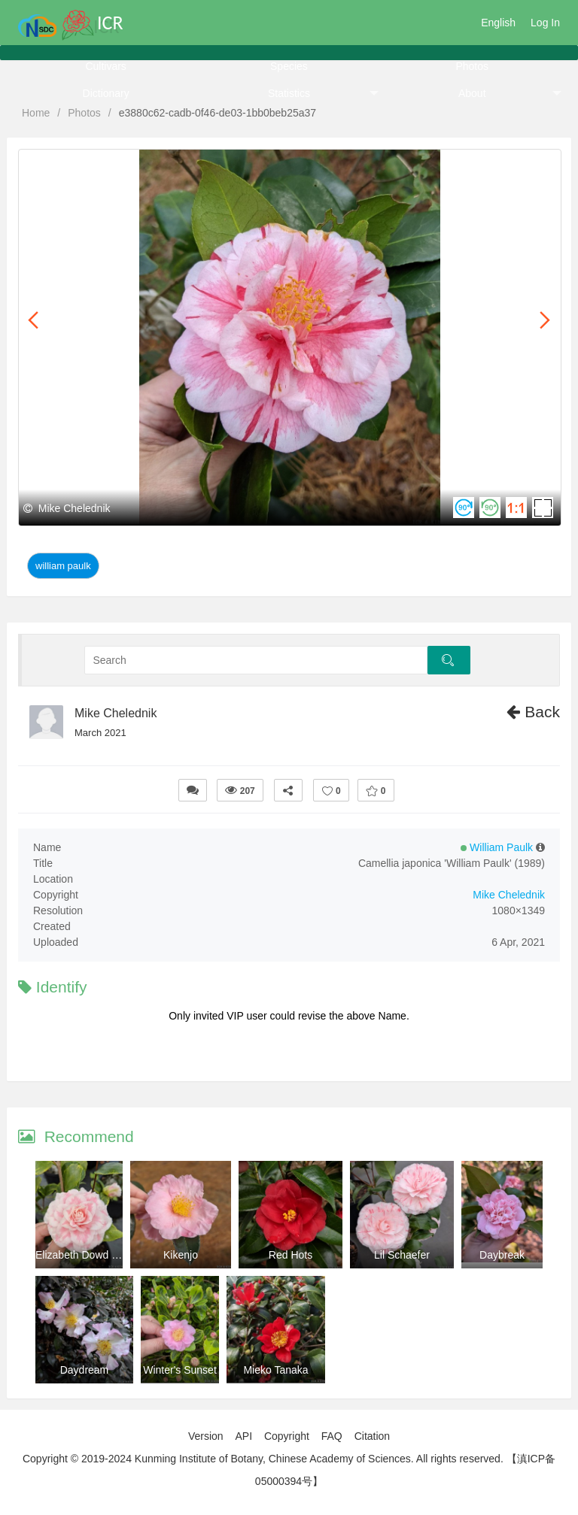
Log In (545, 23)
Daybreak (502, 1255)
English (498, 23)
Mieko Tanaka (275, 1370)
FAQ (331, 1436)
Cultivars (105, 66)
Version (206, 1436)
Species (289, 66)
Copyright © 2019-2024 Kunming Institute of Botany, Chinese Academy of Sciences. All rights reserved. (263, 1459)
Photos (471, 66)
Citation (372, 1436)
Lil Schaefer (402, 1255)
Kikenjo (180, 1255)
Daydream (84, 1370)
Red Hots (290, 1255)
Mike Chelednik (116, 713)
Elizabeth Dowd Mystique (94, 1255)
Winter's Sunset (180, 1370)
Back (533, 711)
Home (36, 113)
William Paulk (63, 565)
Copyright (286, 1436)
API (243, 1436)
